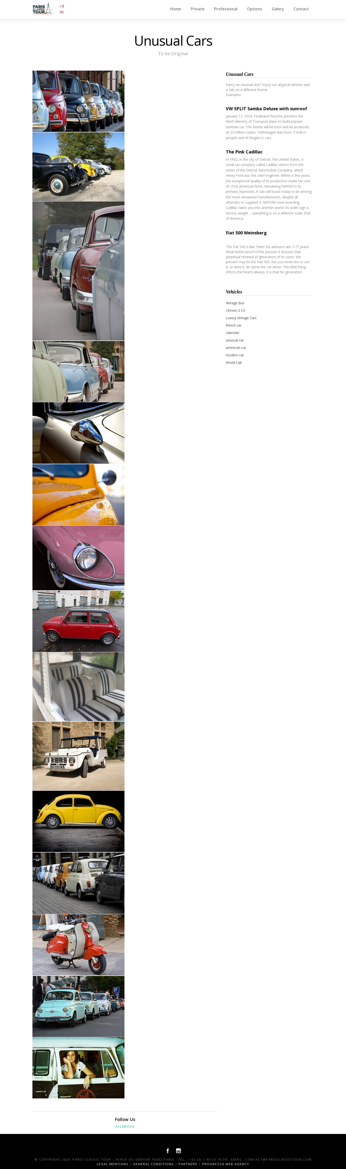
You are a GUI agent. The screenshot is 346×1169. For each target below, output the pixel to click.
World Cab (234, 362)
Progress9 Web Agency (225, 1164)
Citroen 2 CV (235, 310)
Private (197, 9)
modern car (235, 355)
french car (233, 325)
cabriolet (232, 332)
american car (236, 347)
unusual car (235, 340)
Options (254, 9)
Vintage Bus (235, 303)
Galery (278, 9)
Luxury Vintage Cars (241, 318)
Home (175, 9)
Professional (225, 9)
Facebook (125, 1127)
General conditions (153, 1164)
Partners (188, 1164)
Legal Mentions (113, 1164)
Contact (301, 9)
